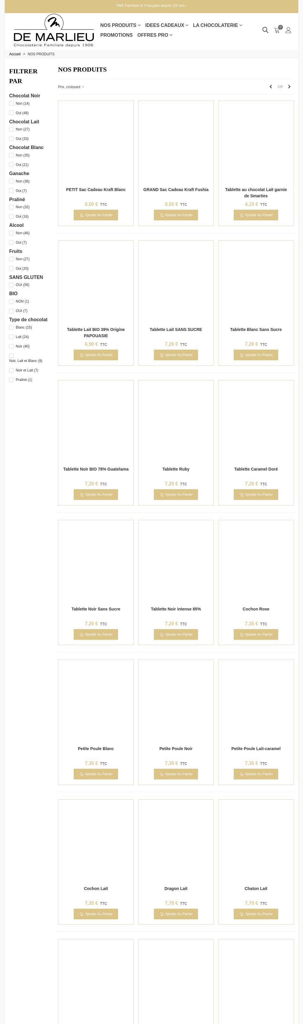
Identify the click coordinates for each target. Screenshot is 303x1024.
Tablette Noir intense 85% (176, 609)
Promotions (116, 35)
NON (22, 301)
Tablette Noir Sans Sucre (96, 609)
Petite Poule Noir (176, 748)
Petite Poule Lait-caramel (256, 748)
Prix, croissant (71, 87)
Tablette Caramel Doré (256, 469)
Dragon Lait (176, 888)
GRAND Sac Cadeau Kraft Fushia (176, 189)
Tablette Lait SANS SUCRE (176, 329)
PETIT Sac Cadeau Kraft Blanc (96, 189)
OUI (22, 285)
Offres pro (152, 35)
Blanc (24, 327)
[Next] (289, 87)
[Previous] (270, 87)
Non (23, 103)
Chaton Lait (256, 888)
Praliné (24, 380)
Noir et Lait (27, 370)
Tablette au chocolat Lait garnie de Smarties (256, 192)
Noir (23, 346)
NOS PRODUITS (118, 25)
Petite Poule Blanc (96, 748)
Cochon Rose (256, 609)
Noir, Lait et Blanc (25, 361)
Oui (22, 113)
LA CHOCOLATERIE (215, 25)
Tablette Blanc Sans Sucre (256, 329)
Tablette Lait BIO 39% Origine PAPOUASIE (96, 332)
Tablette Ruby (176, 469)
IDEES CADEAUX (164, 25)
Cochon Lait (96, 888)
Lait (22, 337)
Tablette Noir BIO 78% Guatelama (96, 469)
